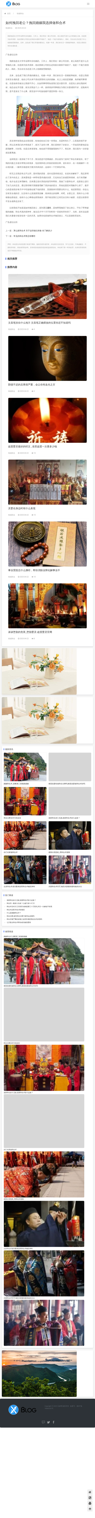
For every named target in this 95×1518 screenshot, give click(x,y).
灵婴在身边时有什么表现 (21, 508)
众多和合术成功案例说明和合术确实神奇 (19, 886)
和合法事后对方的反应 (12, 818)
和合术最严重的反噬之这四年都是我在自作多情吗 (24, 919)
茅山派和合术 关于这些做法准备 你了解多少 (32, 230)
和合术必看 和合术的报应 (16, 910)
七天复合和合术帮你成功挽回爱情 (19, 922)
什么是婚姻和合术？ (14, 913)
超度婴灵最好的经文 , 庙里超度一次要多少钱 (32, 446)
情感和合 (20, 14)
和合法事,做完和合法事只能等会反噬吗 (20, 916)
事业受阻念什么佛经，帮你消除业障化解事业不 (34, 570)
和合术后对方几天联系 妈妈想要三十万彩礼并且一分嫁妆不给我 (29, 906)
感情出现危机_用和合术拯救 (59, 852)
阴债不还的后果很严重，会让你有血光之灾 (31, 384)
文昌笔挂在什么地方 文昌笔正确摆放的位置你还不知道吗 (39, 322)
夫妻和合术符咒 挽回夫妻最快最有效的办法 (65, 886)
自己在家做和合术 (11, 852)
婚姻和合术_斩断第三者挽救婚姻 (16, 784)
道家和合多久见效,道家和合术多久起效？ (64, 818)
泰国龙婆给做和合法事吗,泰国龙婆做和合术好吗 (66, 784)
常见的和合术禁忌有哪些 (24, 236)
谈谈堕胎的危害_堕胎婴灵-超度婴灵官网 (30, 632)
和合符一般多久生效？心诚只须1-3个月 (21, 903)
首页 (9, 14)
